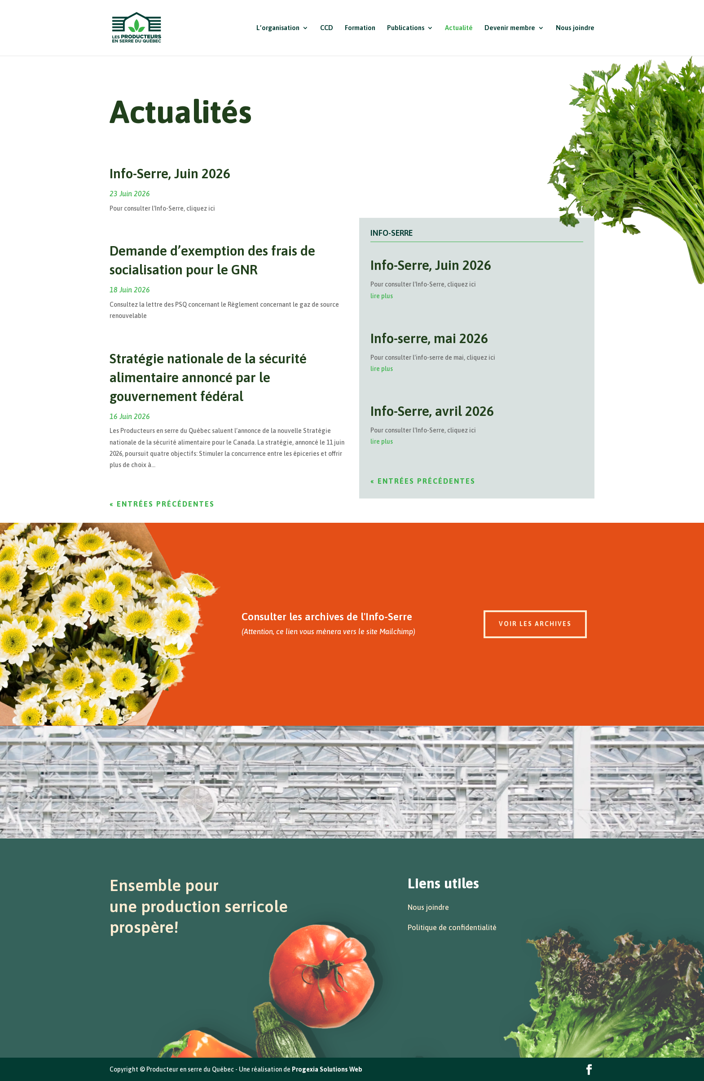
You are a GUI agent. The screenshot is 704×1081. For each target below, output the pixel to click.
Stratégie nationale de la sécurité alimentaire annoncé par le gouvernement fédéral (208, 377)
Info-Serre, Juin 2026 (170, 173)
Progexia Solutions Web (327, 1069)
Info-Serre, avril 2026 (432, 411)
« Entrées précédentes (162, 504)
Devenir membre (509, 28)
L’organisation (277, 28)
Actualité (459, 28)
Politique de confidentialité (452, 927)
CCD (326, 28)
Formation (360, 28)
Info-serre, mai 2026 (429, 338)
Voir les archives (535, 623)
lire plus (381, 296)
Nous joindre (575, 28)
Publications (405, 28)
